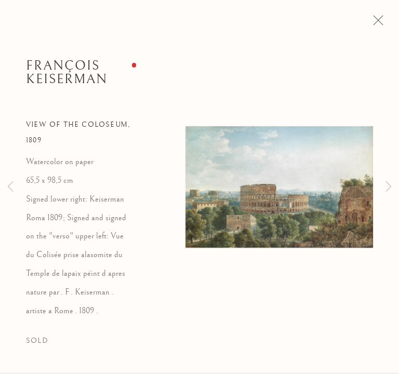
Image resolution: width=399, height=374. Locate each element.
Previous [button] (10, 187)
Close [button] (378, 23)
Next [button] (388, 187)
